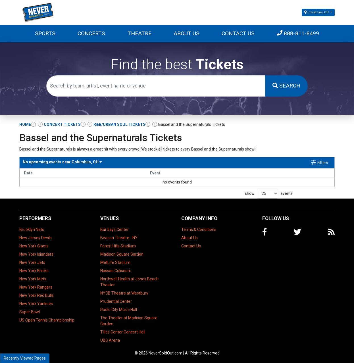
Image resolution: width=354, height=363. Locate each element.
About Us (186, 33)
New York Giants (34, 246)
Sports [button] (45, 33)
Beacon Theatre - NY (119, 237)
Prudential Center (116, 301)
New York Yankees (36, 303)
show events (269, 194)
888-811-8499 (298, 33)
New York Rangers (35, 287)
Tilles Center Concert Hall (122, 332)
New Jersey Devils (35, 237)
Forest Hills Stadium (118, 246)
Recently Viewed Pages (25, 358)
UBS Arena (110, 340)
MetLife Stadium (115, 262)
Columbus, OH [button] (317, 12)
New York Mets (32, 279)
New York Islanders (36, 254)
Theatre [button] (139, 33)
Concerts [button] (91, 33)
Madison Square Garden (121, 254)
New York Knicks (34, 270)
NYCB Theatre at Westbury (124, 293)
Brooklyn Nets (31, 229)
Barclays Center (114, 229)
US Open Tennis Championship (46, 320)
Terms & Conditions (198, 229)
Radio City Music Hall (118, 309)
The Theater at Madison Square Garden (128, 321)
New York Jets (32, 262)
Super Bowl (29, 312)
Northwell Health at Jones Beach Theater (129, 282)
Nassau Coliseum (115, 270)
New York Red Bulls (36, 295)
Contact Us (238, 33)
